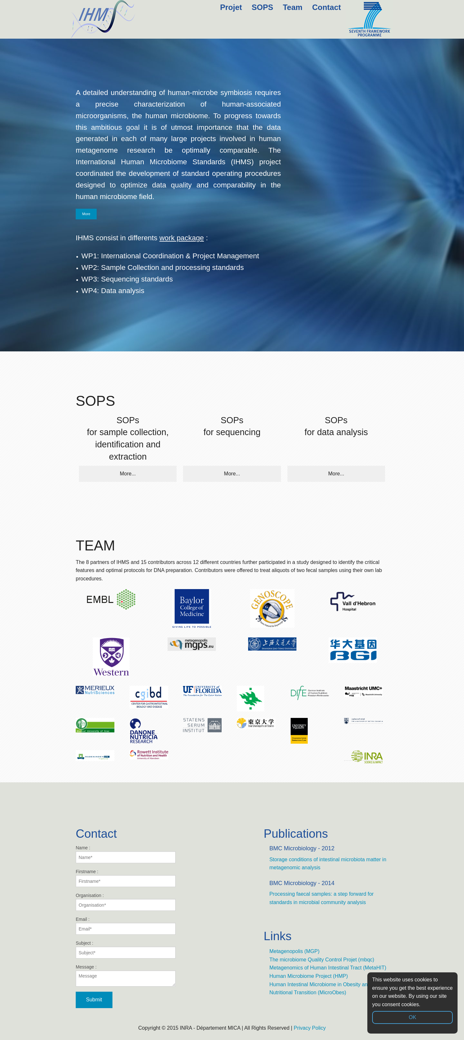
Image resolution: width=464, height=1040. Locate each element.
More (86, 214)
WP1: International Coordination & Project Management (170, 256)
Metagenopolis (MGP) (294, 951)
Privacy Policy (310, 1028)
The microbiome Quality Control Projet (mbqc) (321, 959)
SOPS (262, 7)
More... (128, 473)
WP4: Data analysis (113, 291)
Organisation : (126, 902)
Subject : (126, 949)
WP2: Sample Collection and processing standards (163, 267)
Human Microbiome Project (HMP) (308, 976)
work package (182, 238)
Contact (326, 7)
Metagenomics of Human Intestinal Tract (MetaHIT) (327, 967)
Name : (126, 854)
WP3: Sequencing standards (127, 279)
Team (293, 7)
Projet (231, 7)
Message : (126, 975)
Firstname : (126, 878)
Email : (126, 926)
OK (412, 1017)
